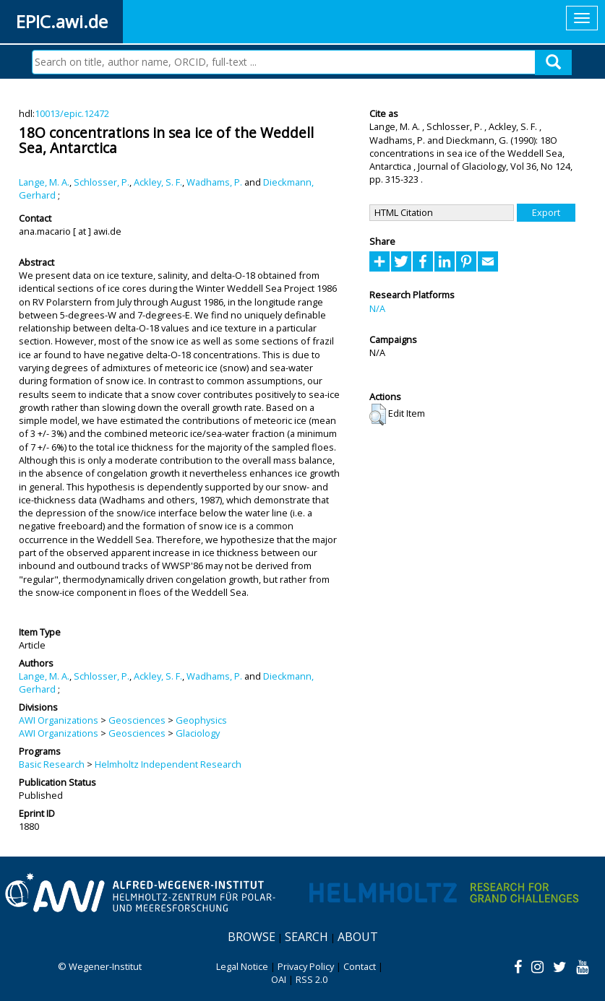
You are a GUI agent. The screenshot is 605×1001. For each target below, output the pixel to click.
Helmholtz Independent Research (168, 764)
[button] (377, 414)
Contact (359, 966)
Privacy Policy (306, 966)
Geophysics (201, 720)
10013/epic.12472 (72, 113)
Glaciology (198, 733)
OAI (278, 979)
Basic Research (52, 764)
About (358, 937)
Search (306, 937)
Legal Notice (242, 966)
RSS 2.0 (311, 979)
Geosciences (137, 720)
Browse (251, 937)
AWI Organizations (58, 720)
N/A (377, 308)
